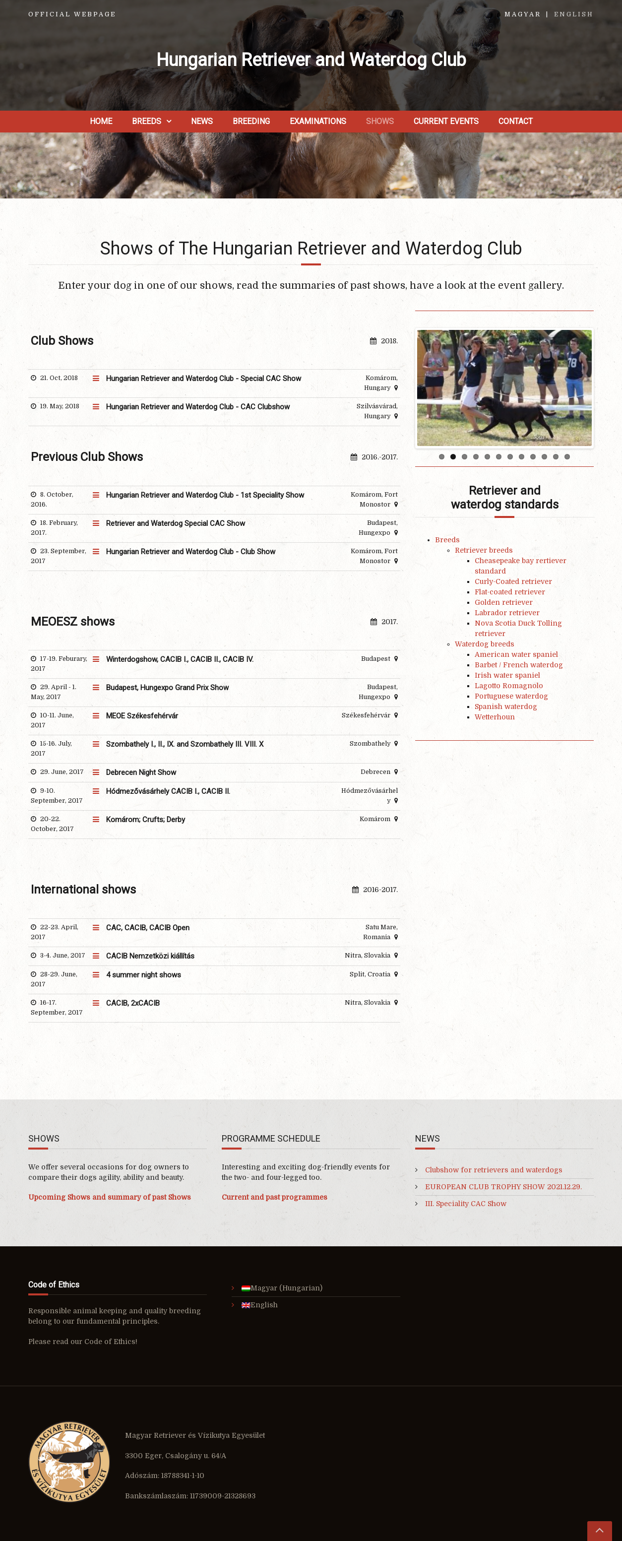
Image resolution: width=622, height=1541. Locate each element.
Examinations (318, 121)
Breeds (146, 121)
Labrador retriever (507, 613)
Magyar (522, 14)
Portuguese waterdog (511, 696)
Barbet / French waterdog (519, 665)
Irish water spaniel (507, 675)
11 (556, 456)
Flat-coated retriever (510, 592)
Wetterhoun (495, 717)
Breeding (251, 121)
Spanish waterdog (506, 706)
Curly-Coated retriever (513, 581)
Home (101, 121)
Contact (515, 121)
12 (567, 456)
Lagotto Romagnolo (509, 686)
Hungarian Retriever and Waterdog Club (311, 60)
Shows (380, 121)
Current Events (446, 121)
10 (544, 456)
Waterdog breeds (484, 644)
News (202, 121)
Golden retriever (504, 602)
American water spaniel (516, 654)
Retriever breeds (484, 550)
